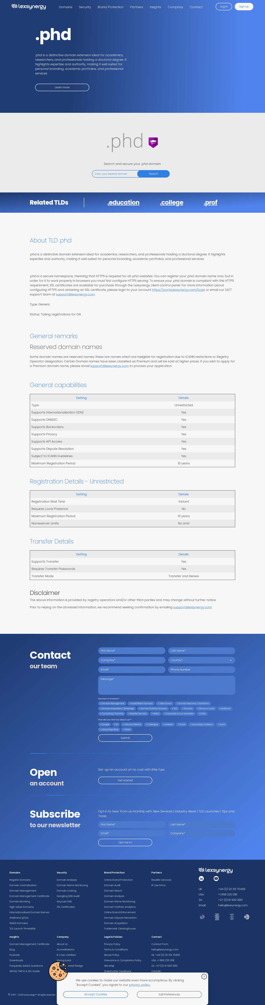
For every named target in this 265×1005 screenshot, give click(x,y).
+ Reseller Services (137, 713)
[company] (201, 833)
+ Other (202, 713)
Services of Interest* (108, 698)
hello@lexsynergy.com (164, 949)
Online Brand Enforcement (120, 912)
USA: (201, 894)
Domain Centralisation (23, 885)
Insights (155, 7)
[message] (166, 685)
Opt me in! (125, 842)
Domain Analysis (67, 880)
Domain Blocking (19, 901)
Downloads (16, 960)
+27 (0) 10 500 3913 (230, 900)
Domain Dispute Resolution (120, 917)
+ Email (181, 724)
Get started (125, 780)
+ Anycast (187, 708)
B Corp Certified (66, 955)
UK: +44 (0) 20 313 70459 (165, 955)
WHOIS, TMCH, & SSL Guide (24, 971)
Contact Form (159, 944)
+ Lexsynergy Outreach (201, 724)
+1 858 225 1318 (227, 894)
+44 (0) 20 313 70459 (231, 889)
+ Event (221, 724)
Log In (224, 6)
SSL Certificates (66, 907)
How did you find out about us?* (115, 719)
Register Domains (20, 880)
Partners (136, 7)
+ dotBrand (225, 708)
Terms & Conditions (116, 949)
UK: (200, 889)
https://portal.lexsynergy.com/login (178, 290)
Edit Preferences (169, 994)
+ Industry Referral (132, 724)
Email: (202, 905)
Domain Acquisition (116, 923)
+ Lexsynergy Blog (109, 729)
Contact (196, 7)
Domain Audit (112, 885)
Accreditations (65, 949)
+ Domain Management (112, 703)
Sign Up (244, 6)
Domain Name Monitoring (72, 885)
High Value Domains (21, 907)
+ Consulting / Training (111, 713)
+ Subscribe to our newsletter (179, 713)
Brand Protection (110, 7)
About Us (62, 944)
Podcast (14, 955)
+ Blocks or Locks (205, 708)
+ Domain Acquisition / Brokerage (117, 708)
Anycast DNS (64, 901)
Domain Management (22, 890)
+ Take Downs (165, 703)
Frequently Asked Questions (26, 965)
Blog (12, 949)
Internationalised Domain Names (29, 912)
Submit (125, 738)
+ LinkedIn (168, 724)
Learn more (62, 87)
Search (153, 174)
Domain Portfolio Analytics (120, 907)
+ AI (116, 724)
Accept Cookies (95, 994)
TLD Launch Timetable (22, 928)
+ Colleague (152, 724)
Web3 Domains (18, 923)
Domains (65, 7)
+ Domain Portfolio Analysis (153, 708)
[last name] (201, 650)
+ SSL (174, 708)
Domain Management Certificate (29, 896)
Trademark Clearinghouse (120, 928)
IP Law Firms (158, 885)
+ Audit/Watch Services (141, 703)
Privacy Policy (112, 944)
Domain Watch (113, 890)
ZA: (200, 900)
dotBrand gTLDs (19, 917)
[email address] (131, 669)
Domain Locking (66, 890)
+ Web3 (155, 713)
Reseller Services (161, 880)
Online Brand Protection (118, 880)
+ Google (104, 724)
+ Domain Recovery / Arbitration (193, 703)
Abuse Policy (111, 955)
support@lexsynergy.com (75, 294)
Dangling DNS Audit (68, 896)
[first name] (131, 650)
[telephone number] (201, 669)
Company (175, 7)
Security (85, 7)
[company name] (131, 660)
